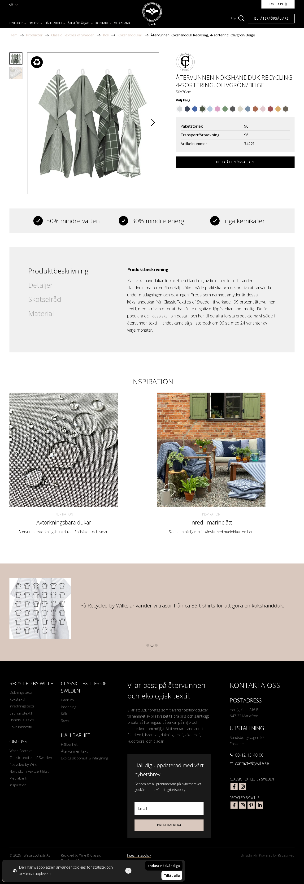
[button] (152, 123)
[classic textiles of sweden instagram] (242, 786)
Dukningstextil (20, 692)
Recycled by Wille (23, 765)
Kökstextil (17, 699)
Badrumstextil (20, 713)
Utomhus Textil (21, 720)
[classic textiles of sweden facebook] (234, 786)
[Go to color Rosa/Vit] (217, 109)
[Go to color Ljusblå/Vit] (210, 109)
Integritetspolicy (139, 855)
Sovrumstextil (20, 727)
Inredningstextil (22, 706)
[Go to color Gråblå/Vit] (248, 109)
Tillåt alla (172, 875)
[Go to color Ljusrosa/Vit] (263, 109)
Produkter (34, 35)
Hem (13, 35)
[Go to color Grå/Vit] (179, 109)
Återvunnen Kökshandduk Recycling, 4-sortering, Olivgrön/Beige (203, 35)
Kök (106, 35)
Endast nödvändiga (164, 866)
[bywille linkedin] (259, 805)
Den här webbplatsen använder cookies (52, 867)
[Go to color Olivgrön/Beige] (202, 109)
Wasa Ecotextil (21, 751)
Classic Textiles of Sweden (72, 35)
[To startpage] (152, 14)
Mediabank (122, 23)
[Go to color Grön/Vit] (225, 109)
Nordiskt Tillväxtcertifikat (29, 772)
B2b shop (16, 23)
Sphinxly (251, 855)
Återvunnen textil (75, 751)
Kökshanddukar (129, 35)
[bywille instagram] (242, 805)
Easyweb (286, 855)
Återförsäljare (79, 23)
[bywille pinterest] (251, 805)
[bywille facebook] (234, 805)
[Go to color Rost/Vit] (255, 109)
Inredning (68, 707)
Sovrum (67, 721)
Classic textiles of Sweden (30, 758)
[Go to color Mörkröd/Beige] (270, 109)
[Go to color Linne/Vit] (240, 109)
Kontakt (102, 23)
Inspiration (64, 514)
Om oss (34, 23)
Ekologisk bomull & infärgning (76, 761)
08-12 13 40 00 (249, 755)
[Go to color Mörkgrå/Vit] (232, 109)
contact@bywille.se (252, 763)
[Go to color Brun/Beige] (285, 109)
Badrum (67, 700)
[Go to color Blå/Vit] (195, 109)
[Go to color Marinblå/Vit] (187, 109)
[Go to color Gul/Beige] (278, 109)
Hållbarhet (53, 23)
